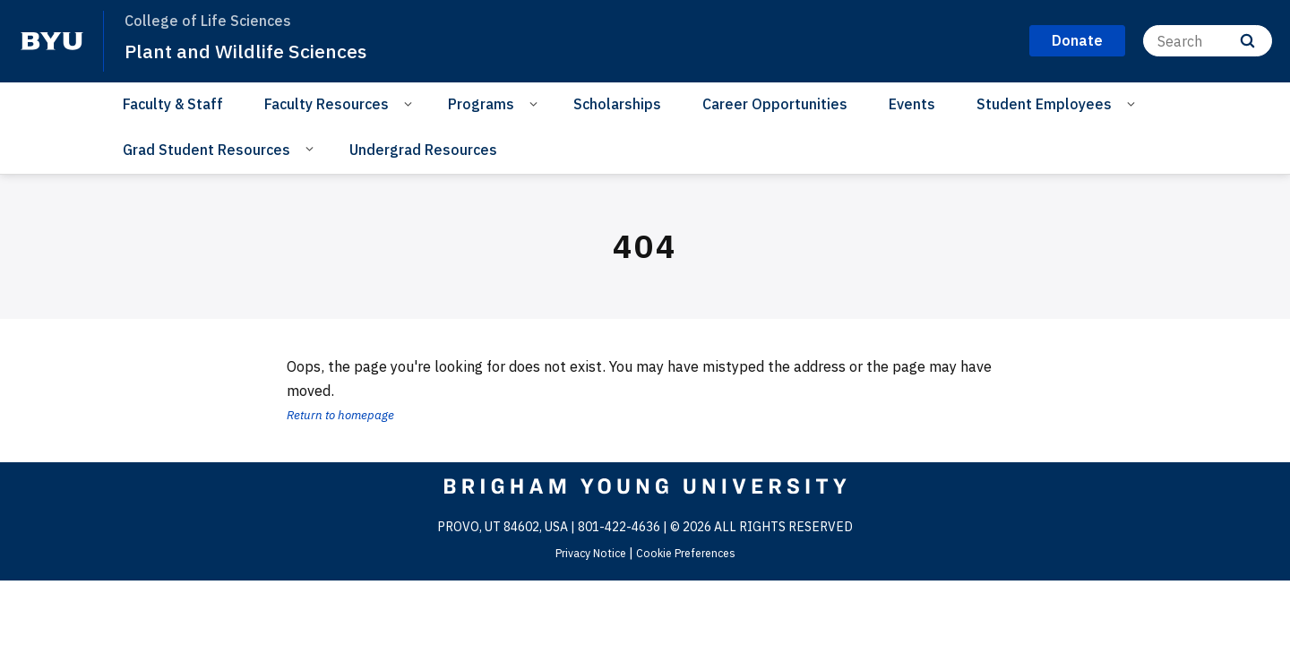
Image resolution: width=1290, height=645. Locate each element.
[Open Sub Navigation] (410, 103)
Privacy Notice (584, 553)
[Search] (1207, 40)
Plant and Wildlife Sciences (259, 50)
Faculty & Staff (173, 104)
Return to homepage (351, 414)
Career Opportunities (774, 104)
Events (912, 104)
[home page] (52, 41)
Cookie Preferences (690, 553)
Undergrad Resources (423, 150)
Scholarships (617, 104)
